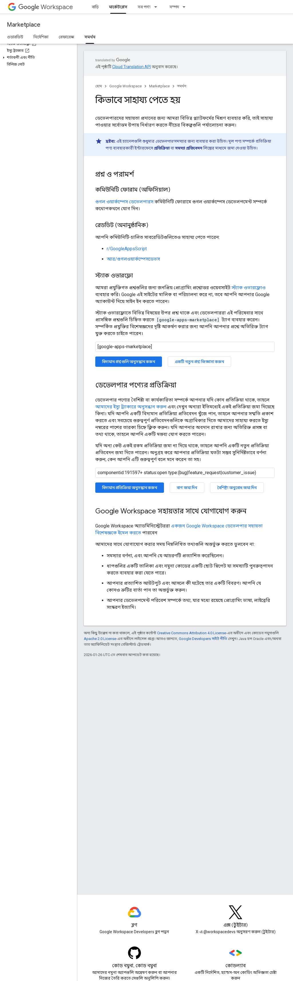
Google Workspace (125, 86)
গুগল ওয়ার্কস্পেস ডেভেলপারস (124, 201)
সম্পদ (174, 6)
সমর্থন (181, 86)
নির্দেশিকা (40, 37)
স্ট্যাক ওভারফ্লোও (248, 287)
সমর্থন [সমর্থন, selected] (89, 37)
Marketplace (23, 24)
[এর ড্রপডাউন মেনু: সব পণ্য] (157, 7)
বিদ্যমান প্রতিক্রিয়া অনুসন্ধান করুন (129, 487)
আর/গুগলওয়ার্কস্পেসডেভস (133, 259)
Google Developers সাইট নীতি (203, 639)
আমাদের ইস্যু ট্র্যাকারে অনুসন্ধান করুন (131, 406)
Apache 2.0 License (100, 639)
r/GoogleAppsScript (127, 248)
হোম (98, 86)
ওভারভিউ (15, 37)
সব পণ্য (144, 6)
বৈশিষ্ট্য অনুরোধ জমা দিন (237, 487)
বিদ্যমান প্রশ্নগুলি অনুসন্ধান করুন (128, 361)
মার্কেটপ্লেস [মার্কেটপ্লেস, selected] (118, 6)
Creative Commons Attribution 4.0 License (191, 633)
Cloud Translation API (131, 66)
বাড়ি (95, 6)
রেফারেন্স (66, 37)
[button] (37, 57)
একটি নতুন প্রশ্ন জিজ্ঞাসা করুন (199, 361)
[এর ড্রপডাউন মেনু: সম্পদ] (186, 7)
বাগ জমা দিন (187, 487)
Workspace (45, 7)
